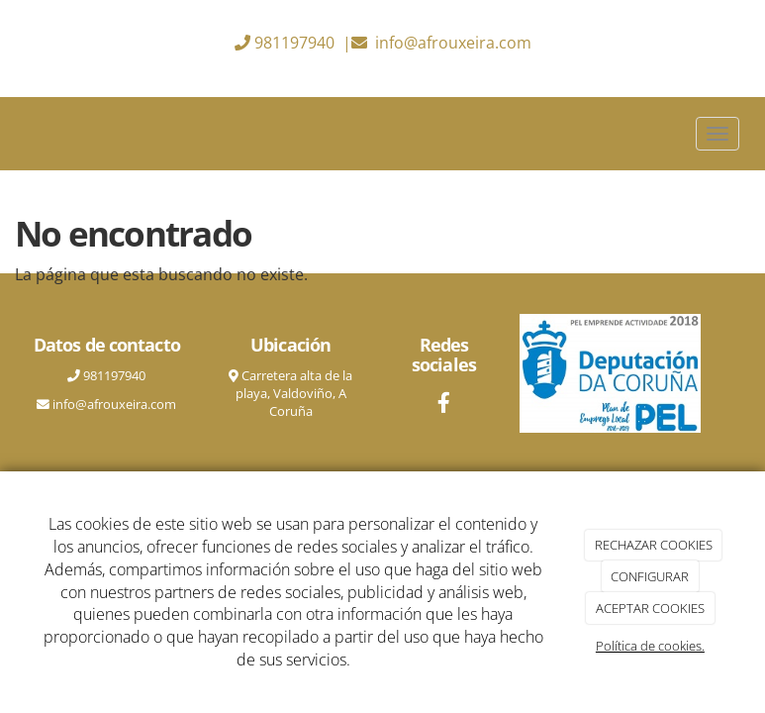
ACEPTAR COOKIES (650, 608)
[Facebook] (443, 404)
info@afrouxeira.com (453, 42)
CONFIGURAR (650, 576)
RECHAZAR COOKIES (654, 545)
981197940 (294, 42)
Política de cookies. (650, 646)
